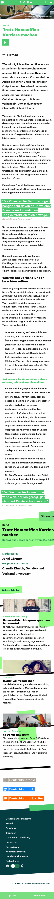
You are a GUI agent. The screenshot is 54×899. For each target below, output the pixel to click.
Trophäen (11, 832)
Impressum (12, 842)
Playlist (41, 895)
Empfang (11, 828)
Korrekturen (12, 846)
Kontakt (10, 823)
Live (14, 895)
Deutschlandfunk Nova (18, 818)
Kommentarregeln (16, 851)
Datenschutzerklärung (18, 837)
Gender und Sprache (17, 856)
